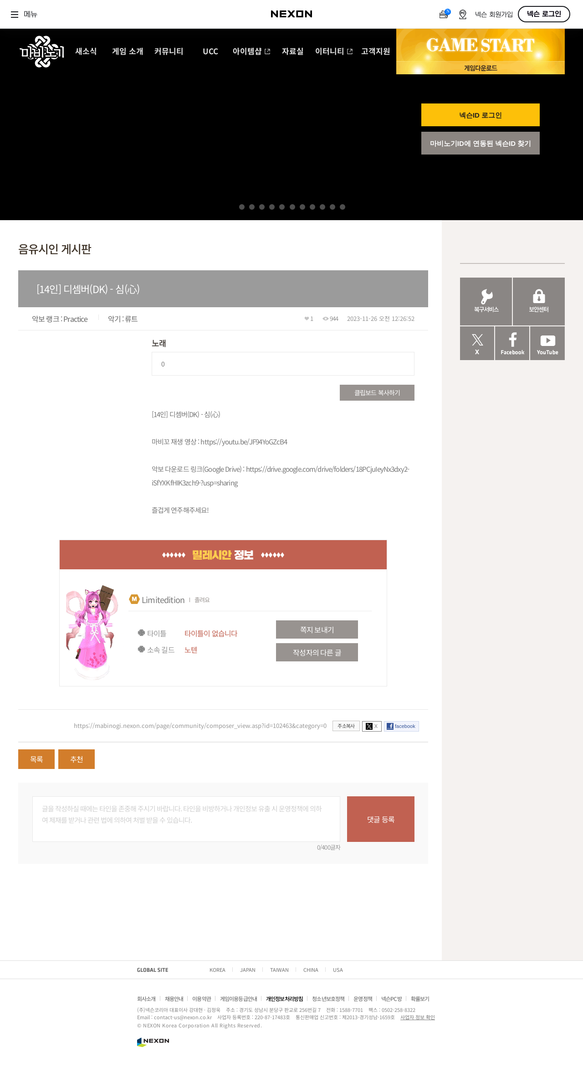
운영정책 (362, 998)
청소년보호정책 (328, 998)
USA (338, 969)
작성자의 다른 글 (317, 652)
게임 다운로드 (480, 67)
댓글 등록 (380, 819)
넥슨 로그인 (544, 14)
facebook (405, 726)
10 (332, 207)
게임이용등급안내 (238, 998)
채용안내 (174, 998)
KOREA (217, 969)
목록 (36, 758)
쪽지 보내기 (317, 629)
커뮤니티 (169, 52)
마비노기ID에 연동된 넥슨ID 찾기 (481, 143)
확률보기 (420, 998)
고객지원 (375, 52)
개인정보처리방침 (284, 998)
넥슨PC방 (391, 998)
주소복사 (346, 725)
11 (342, 207)
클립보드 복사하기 (377, 392)
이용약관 (201, 998)
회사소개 (146, 998)
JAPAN (248, 969)
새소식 (86, 52)
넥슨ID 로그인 (480, 115)
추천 (76, 758)
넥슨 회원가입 (494, 15)
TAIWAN (279, 969)
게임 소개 (127, 52)
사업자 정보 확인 (417, 1017)
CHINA (310, 969)
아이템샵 (252, 52)
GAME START (480, 45)
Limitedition (163, 599)
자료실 (293, 52)
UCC (210, 52)
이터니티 (334, 52)
